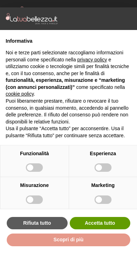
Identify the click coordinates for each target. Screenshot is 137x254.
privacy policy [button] (92, 59)
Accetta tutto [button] (100, 223)
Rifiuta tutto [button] (37, 223)
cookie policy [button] (20, 94)
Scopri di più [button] (68, 239)
